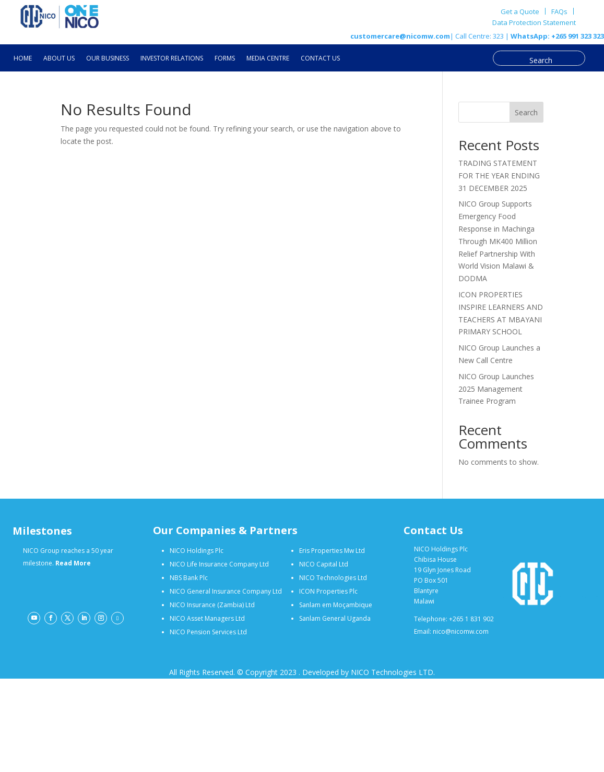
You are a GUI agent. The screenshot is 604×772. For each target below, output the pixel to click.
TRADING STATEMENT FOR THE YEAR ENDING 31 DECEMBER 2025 (499, 175)
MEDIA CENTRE (267, 59)
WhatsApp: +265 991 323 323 (556, 36)
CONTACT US (320, 59)
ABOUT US (59, 59)
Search (526, 112)
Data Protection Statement (534, 23)
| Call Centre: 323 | (479, 36)
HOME (23, 59)
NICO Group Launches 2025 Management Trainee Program (496, 388)
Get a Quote (520, 11)
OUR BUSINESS (107, 59)
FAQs (559, 11)
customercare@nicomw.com (400, 36)
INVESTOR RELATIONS (171, 59)
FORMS (225, 59)
